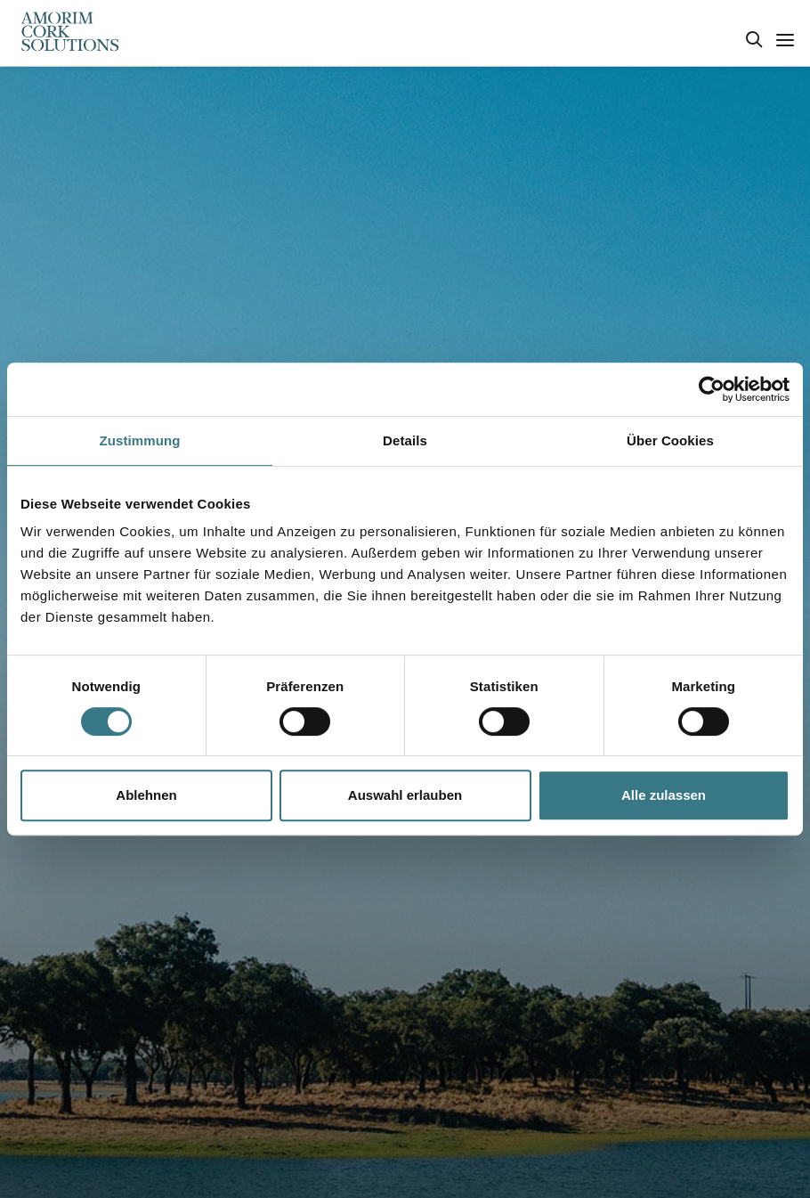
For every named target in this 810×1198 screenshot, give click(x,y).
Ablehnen (146, 795)
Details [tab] (405, 440)
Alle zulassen (663, 795)
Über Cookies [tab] (670, 440)
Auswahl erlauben (405, 795)
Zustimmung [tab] (140, 440)
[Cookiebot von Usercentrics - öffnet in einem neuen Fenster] (712, 389)
